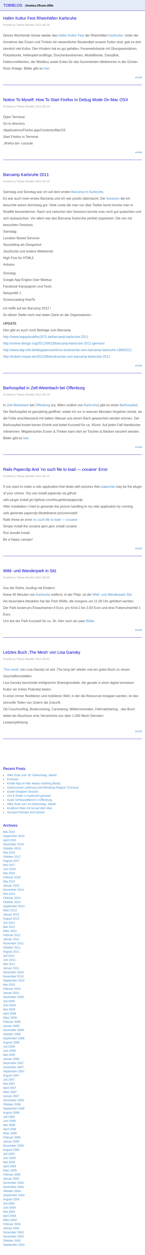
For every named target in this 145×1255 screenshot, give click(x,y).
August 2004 (11, 1199)
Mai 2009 (9, 1009)
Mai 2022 (9, 832)
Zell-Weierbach (18, 405)
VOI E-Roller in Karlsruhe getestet (29, 795)
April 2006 (9, 1129)
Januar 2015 (11, 885)
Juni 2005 (9, 1158)
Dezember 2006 (13, 1100)
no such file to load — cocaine (55, 519)
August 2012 (11, 918)
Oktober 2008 (12, 1034)
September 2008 (14, 1038)
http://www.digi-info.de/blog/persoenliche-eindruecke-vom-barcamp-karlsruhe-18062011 (67, 350)
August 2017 (11, 860)
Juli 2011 (9, 955)
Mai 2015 (9, 881)
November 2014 (13, 889)
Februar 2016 (12, 877)
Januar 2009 (11, 1026)
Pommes (12, 779)
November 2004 (13, 1187)
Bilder (90, 621)
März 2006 (10, 1133)
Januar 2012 (11, 939)
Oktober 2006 (12, 1104)
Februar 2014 (12, 898)
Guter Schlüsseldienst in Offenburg (29, 800)
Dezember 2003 (13, 1232)
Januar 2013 (11, 914)
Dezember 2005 (13, 1145)
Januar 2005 (11, 1178)
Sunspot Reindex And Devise (26, 812)
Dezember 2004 (13, 1182)
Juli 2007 (9, 1079)
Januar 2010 (11, 993)
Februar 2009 (12, 1021)
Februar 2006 (12, 1137)
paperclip (108, 486)
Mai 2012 (9, 926)
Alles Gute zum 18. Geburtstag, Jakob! (32, 775)
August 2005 (11, 1149)
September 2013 (14, 906)
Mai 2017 (9, 865)
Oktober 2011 (12, 947)
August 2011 (11, 951)
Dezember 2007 (13, 1063)
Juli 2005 (9, 1154)
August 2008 (11, 1042)
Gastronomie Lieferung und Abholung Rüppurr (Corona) (43, 787)
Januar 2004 (11, 1228)
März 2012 (10, 931)
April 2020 (9, 840)
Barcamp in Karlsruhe (87, 192)
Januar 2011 (11, 968)
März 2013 (10, 910)
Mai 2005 (9, 1162)
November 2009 (13, 997)
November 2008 (13, 1030)
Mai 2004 (9, 1211)
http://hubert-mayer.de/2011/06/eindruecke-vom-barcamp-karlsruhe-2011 (56, 356)
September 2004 (14, 1195)
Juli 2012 (9, 922)
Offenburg (42, 405)
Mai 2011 (9, 964)
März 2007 (10, 1092)
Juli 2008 (9, 1046)
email (138, 77)
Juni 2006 (9, 1120)
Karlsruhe (116, 35)
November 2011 (13, 943)
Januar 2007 (11, 1096)
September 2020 (14, 836)
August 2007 (11, 1075)
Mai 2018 (9, 852)
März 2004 (10, 1220)
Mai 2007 (9, 1083)
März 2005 (10, 1170)
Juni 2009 (9, 1005)
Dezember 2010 (13, 972)
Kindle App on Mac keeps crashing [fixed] (33, 783)
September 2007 (14, 1071)
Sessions (113, 198)
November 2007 (13, 1067)
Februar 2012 (12, 935)
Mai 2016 (9, 873)
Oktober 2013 (12, 902)
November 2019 (13, 844)
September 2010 (14, 980)
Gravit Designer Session (22, 791)
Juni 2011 (9, 959)
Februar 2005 (12, 1174)
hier (46, 68)
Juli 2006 (9, 1116)
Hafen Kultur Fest (71, 35)
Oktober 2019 (12, 848)
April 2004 (9, 1215)
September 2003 (14, 1244)
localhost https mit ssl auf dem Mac (29, 808)
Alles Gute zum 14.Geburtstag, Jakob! (31, 804)
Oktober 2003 (12, 1240)
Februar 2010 (12, 988)
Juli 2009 (9, 1001)
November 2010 (13, 976)
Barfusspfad (128, 405)
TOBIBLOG (28, 5)
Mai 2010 (9, 984)
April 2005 (9, 1166)
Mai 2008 (9, 1054)
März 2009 (10, 1017)
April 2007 (9, 1087)
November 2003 (13, 1236)
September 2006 (14, 1108)
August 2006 (11, 1112)
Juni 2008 (9, 1050)
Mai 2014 (9, 893)
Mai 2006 (9, 1125)
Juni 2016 (9, 869)
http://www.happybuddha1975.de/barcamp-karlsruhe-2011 (45, 337)
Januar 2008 (11, 1059)
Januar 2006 (11, 1141)
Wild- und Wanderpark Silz (112, 594)
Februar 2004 (12, 1224)
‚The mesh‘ (11, 669)
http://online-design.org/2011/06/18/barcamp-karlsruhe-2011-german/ (54, 343)
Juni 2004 (9, 1207)
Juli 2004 (9, 1203)
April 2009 (9, 1013)
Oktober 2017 (12, 856)
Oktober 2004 (12, 1191)
